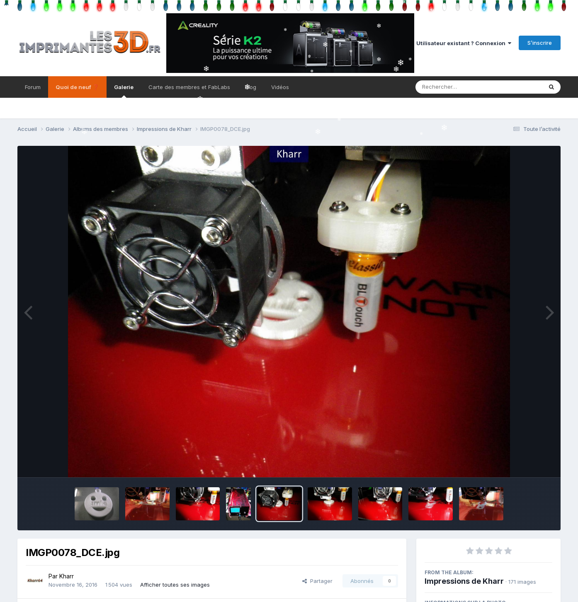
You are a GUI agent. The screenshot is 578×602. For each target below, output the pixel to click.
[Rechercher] (455, 87)
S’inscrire (539, 42)
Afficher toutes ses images (175, 584)
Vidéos (280, 87)
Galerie (124, 91)
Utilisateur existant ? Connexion (463, 43)
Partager (317, 581)
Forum (33, 87)
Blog (250, 87)
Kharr (66, 576)
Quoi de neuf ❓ (77, 87)
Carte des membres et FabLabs (189, 87)
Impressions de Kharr (464, 581)
